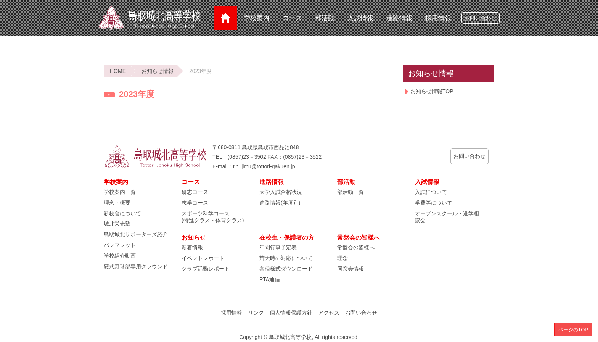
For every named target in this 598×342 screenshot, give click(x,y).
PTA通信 (269, 279)
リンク (256, 313)
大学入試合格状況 (280, 192)
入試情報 (360, 18)
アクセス (328, 313)
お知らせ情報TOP (431, 91)
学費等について (433, 203)
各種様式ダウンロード (286, 269)
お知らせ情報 (157, 71)
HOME (118, 71)
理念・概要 (117, 203)
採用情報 (438, 18)
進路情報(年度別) (279, 203)
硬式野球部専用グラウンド (136, 266)
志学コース (195, 203)
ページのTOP (573, 329)
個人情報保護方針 (291, 313)
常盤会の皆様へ (356, 247)
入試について (431, 192)
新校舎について (122, 213)
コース (292, 18)
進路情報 (399, 18)
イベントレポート (203, 258)
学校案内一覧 (120, 192)
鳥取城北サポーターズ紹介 (136, 234)
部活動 (324, 18)
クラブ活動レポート (206, 269)
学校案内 (257, 18)
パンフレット (120, 245)
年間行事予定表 (278, 247)
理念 (342, 258)
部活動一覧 (350, 192)
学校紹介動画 (120, 256)
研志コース (195, 192)
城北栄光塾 (117, 224)
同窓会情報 (350, 269)
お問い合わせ (481, 18)
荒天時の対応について (286, 258)
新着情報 (192, 247)
